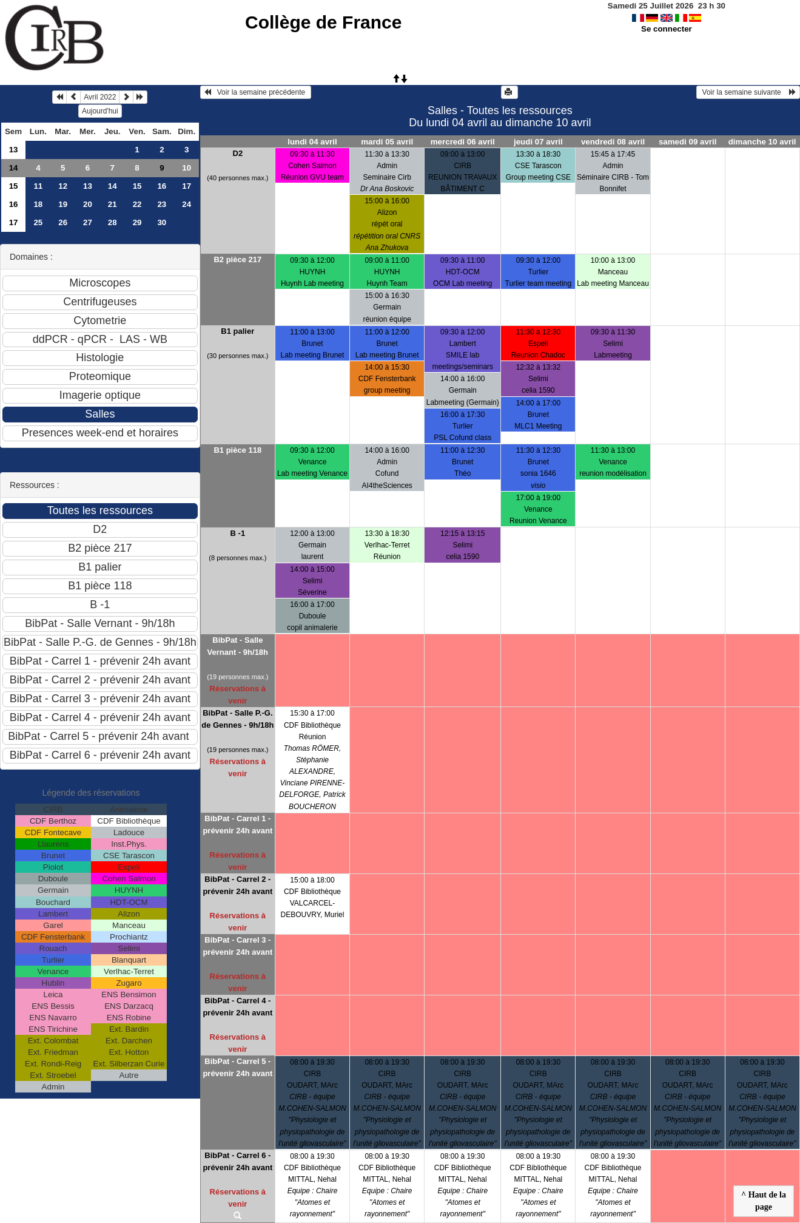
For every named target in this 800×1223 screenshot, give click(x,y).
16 (161, 186)
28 (112, 222)
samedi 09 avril (688, 141)
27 (87, 222)
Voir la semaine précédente (256, 92)
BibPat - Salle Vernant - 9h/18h (237, 646)
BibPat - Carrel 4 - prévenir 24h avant (237, 1006)
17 (186, 186)
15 (13, 186)
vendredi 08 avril (613, 141)
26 (62, 222)
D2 (238, 153)
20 (87, 204)
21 (112, 204)
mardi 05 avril (387, 141)
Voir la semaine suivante (748, 92)
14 (13, 167)
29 (137, 222)
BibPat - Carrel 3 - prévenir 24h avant (237, 946)
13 (13, 149)
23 (161, 204)
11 (37, 186)
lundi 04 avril (312, 141)
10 (186, 167)
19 (62, 204)
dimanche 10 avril (762, 141)
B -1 (238, 533)
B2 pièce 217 (237, 259)
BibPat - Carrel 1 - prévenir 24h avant (237, 824)
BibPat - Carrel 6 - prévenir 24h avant (237, 1161)
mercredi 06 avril (463, 141)
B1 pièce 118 (237, 450)
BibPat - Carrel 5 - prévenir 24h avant (237, 1067)
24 (186, 204)
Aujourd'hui (100, 111)
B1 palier (237, 331)
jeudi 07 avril (538, 141)
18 (37, 204)
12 (62, 186)
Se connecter (666, 28)
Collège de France (323, 22)
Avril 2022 (100, 97)
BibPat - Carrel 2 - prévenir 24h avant (237, 885)
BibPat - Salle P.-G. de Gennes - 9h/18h (237, 719)
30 (161, 222)
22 (137, 204)
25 (37, 222)
